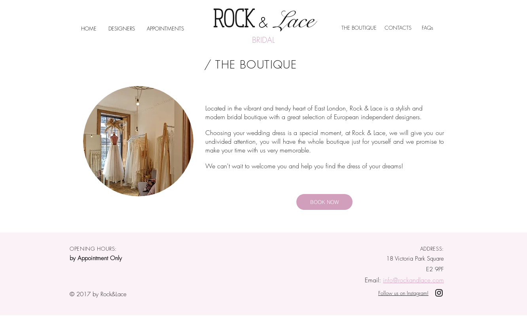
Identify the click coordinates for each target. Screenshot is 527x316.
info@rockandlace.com (413, 280)
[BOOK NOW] (324, 202)
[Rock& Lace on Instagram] (439, 293)
